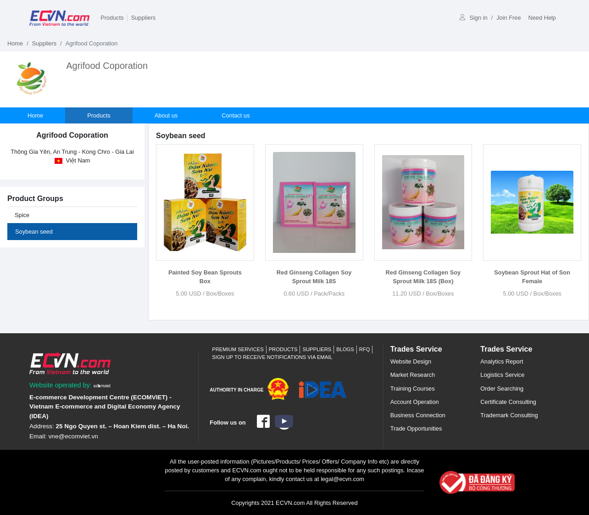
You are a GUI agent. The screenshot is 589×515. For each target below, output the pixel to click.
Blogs (345, 349)
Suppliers (143, 17)
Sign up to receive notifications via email (272, 357)
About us (166, 115)
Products (112, 17)
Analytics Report (501, 361)
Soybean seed (34, 231)
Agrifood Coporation (107, 66)
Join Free (508, 17)
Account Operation (414, 401)
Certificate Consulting (508, 401)
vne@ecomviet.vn (73, 436)
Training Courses (412, 388)
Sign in (473, 17)
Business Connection (417, 415)
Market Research (412, 374)
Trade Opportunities (416, 428)
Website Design (410, 361)
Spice (22, 215)
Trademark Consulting (509, 415)
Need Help (542, 17)
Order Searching (501, 388)
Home (15, 43)
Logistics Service (502, 374)
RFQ (364, 349)
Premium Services (237, 349)
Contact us (236, 115)
